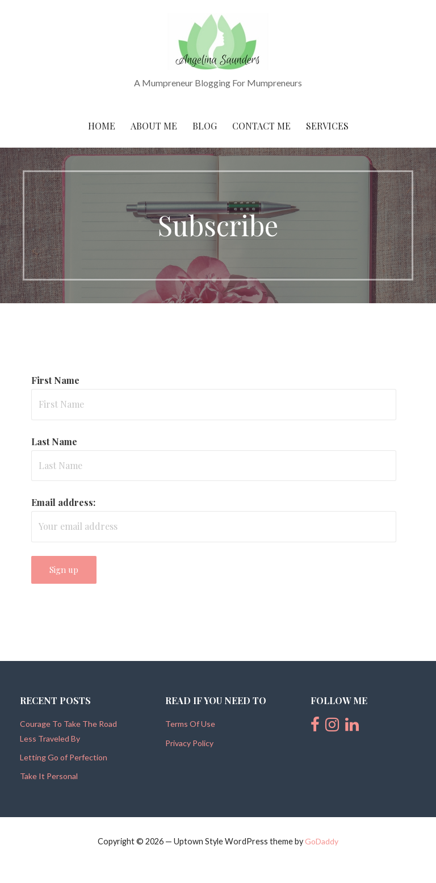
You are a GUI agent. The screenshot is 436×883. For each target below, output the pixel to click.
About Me (154, 126)
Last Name (54, 441)
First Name (55, 380)
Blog (204, 126)
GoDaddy (321, 841)
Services (327, 126)
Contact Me (261, 126)
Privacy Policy (189, 743)
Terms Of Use (190, 724)
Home (101, 126)
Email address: (63, 502)
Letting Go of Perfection (63, 757)
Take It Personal (49, 776)
